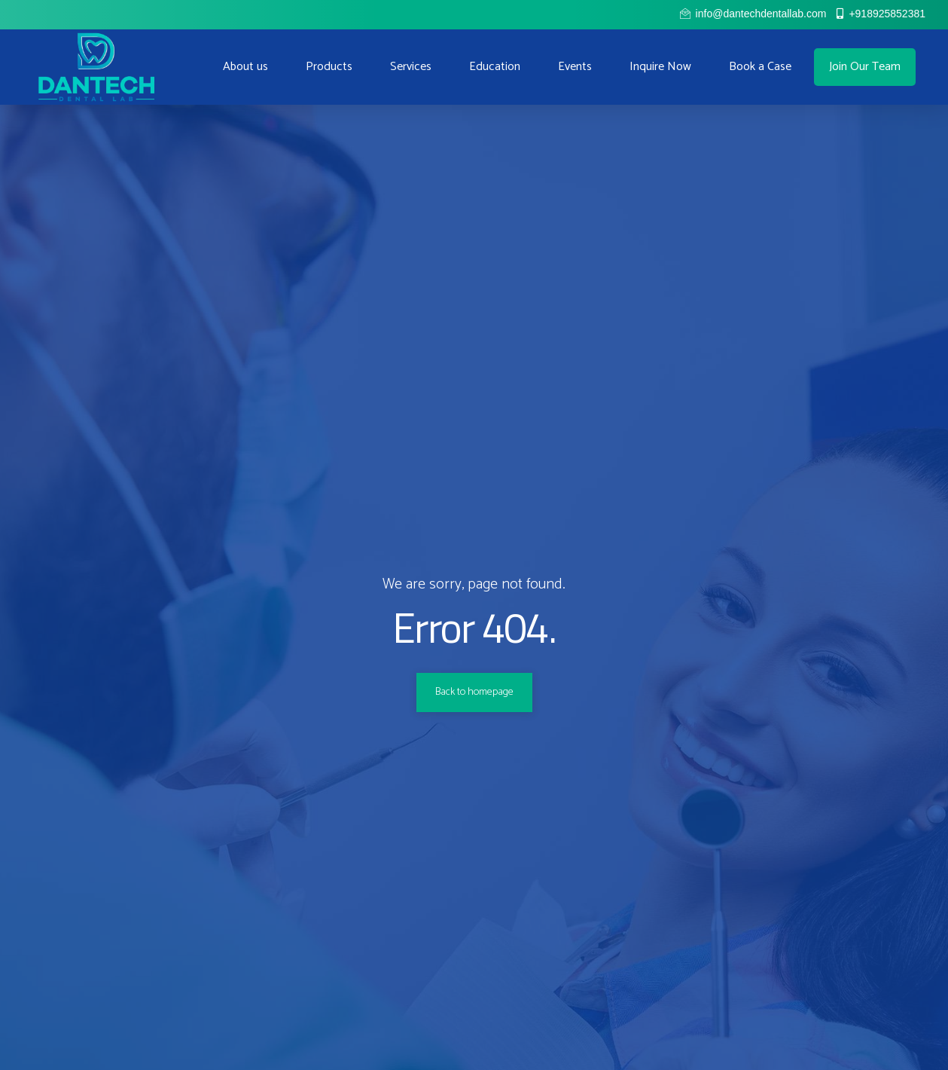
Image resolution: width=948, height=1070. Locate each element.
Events (575, 67)
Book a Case (760, 67)
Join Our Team (865, 67)
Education (494, 67)
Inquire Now (660, 67)
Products (329, 67)
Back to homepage (474, 692)
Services (410, 67)
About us (245, 67)
